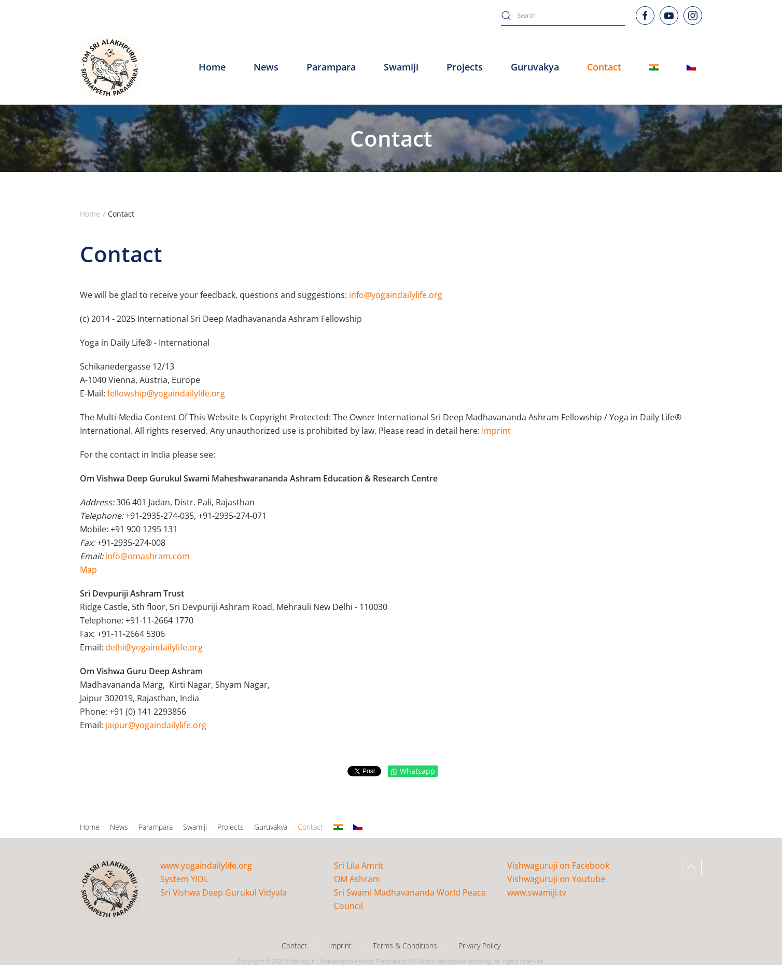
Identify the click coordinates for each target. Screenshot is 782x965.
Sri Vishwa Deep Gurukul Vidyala (223, 892)
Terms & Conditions (405, 945)
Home (212, 67)
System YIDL (184, 879)
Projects (464, 67)
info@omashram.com (147, 556)
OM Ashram (357, 879)
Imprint (496, 430)
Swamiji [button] (401, 67)
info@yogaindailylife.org (395, 295)
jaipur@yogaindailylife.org (155, 725)
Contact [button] (604, 67)
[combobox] (563, 15)
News (119, 827)
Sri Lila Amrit (358, 865)
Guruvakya (535, 67)
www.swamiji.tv (536, 892)
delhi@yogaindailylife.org (154, 647)
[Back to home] (109, 67)
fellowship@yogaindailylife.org (166, 393)
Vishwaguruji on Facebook (558, 865)
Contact (310, 827)
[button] (691, 867)
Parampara (155, 827)
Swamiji (195, 827)
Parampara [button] (331, 67)
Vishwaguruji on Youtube (556, 879)
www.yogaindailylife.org (206, 865)
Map (88, 569)
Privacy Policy (479, 945)
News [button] (266, 67)
